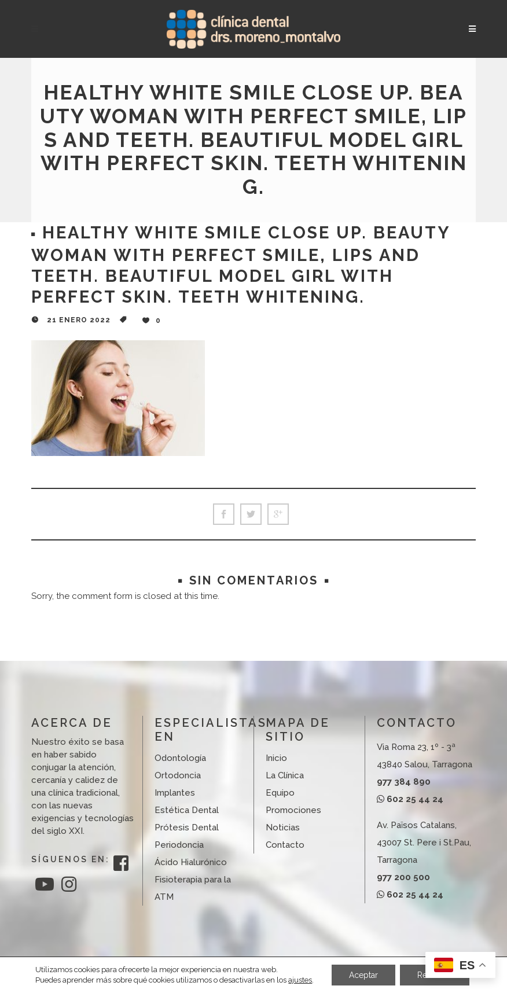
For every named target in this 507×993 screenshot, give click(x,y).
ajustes (300, 980)
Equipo (280, 793)
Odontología (180, 758)
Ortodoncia (178, 775)
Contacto (285, 845)
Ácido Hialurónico (191, 862)
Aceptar (363, 975)
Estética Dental (187, 810)
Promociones (293, 810)
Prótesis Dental (187, 827)
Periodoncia (179, 845)
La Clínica (285, 775)
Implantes (175, 793)
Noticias (283, 827)
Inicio (276, 758)
